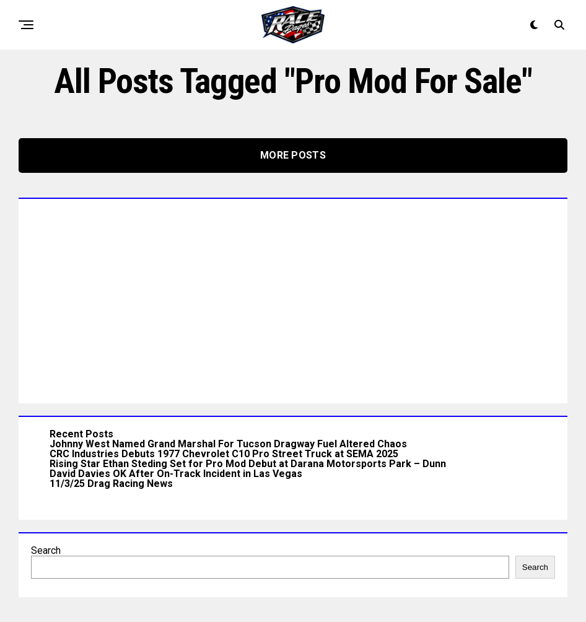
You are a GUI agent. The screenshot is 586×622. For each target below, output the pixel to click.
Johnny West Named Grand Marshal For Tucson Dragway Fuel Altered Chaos (228, 444)
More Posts (293, 155)
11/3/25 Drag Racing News (111, 483)
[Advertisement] (293, 298)
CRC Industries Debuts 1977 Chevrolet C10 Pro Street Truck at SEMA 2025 (224, 454)
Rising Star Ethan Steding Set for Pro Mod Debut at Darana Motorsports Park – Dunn (248, 464)
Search (46, 550)
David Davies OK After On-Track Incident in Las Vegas (176, 474)
